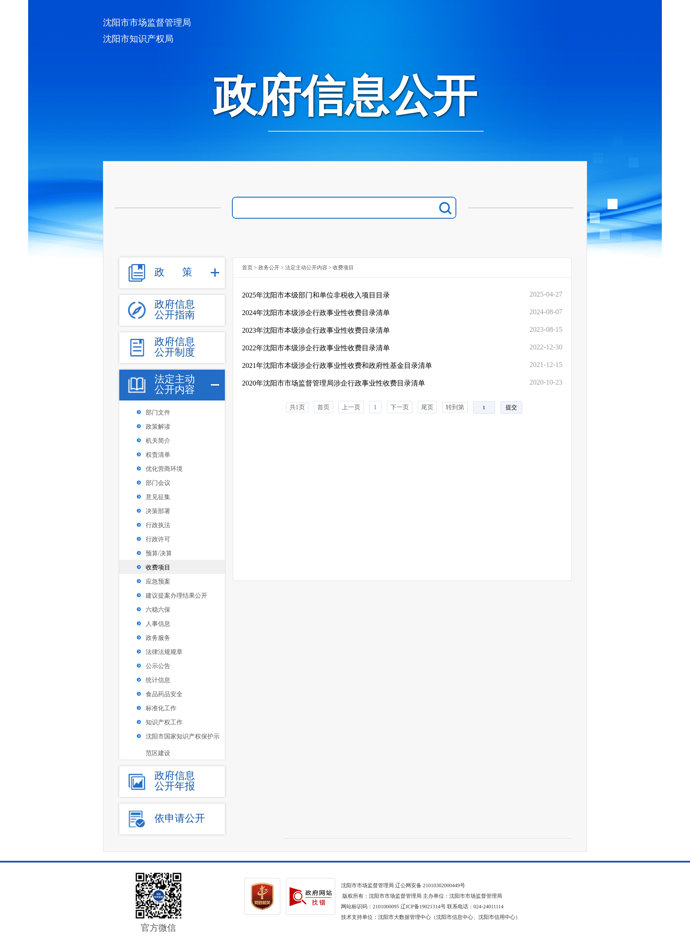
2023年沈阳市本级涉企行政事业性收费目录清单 (316, 330)
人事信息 (158, 624)
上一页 (351, 407)
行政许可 (158, 539)
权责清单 (158, 455)
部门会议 (158, 483)
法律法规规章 (164, 652)
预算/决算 (159, 553)
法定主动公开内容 (306, 267)
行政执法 (158, 525)
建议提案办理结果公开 (176, 595)
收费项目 (158, 567)
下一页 (399, 407)
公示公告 (158, 666)
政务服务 (158, 638)
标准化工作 (161, 708)
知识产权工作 (164, 722)
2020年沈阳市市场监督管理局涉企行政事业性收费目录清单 (333, 383)
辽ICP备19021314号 (423, 906)
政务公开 (268, 267)
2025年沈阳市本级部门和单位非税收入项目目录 (316, 295)
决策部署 (158, 511)
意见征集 (158, 497)
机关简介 (158, 440)
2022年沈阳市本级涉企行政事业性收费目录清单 (316, 348)
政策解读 (158, 426)
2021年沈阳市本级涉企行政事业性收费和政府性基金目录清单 (337, 365)
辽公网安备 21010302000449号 (430, 885)
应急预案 (158, 581)
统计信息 (158, 680)
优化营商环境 (164, 469)
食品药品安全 (164, 694)
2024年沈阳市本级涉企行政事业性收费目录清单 (316, 312)
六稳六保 (158, 609)
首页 (247, 267)
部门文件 (158, 412)
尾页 (427, 407)
